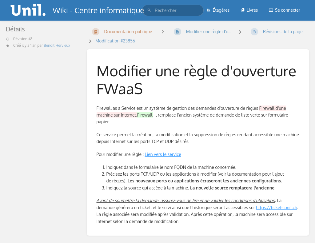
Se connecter (284, 10)
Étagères (217, 10)
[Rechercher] (149, 10)
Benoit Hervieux (57, 45)
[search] (173, 10)
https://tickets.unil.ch (276, 207)
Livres (249, 10)
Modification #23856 (115, 40)
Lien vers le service (163, 154)
